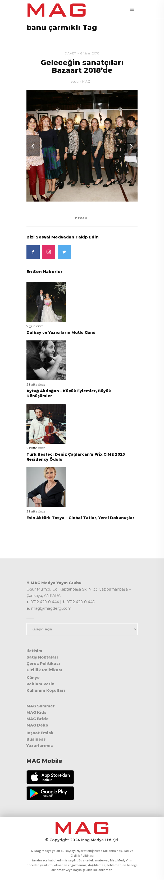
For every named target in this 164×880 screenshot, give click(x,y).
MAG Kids (36, 712)
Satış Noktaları (42, 657)
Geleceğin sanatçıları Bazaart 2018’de (82, 66)
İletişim (34, 650)
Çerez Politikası (43, 663)
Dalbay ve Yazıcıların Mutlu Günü (60, 332)
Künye (33, 677)
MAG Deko (37, 725)
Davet (70, 53)
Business (36, 739)
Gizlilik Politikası (44, 670)
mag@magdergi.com (51, 608)
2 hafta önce (35, 384)
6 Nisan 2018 (89, 53)
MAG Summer (40, 706)
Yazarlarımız (39, 745)
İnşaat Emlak (40, 733)
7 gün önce (34, 326)
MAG (86, 81)
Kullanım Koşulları (45, 690)
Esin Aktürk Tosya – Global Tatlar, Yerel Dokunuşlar (80, 517)
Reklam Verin (40, 684)
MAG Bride (37, 718)
